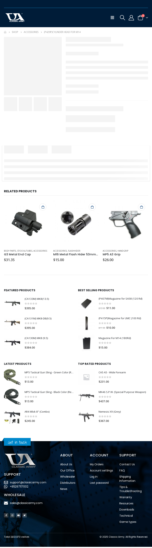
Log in (94, 478)
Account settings (101, 472)
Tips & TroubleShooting (130, 490)
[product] (26, 223)
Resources (126, 505)
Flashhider (74, 250)
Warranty (125, 498)
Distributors (67, 484)
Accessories (40, 250)
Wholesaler (67, 478)
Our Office (67, 472)
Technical (126, 517)
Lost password (99, 484)
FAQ (122, 472)
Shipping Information (127, 480)
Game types (127, 523)
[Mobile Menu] (112, 17)
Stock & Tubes (24, 250)
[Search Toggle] (122, 17)
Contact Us (127, 466)
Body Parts (10, 250)
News (63, 490)
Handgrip (123, 250)
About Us (66, 466)
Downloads (126, 511)
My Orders (97, 466)
